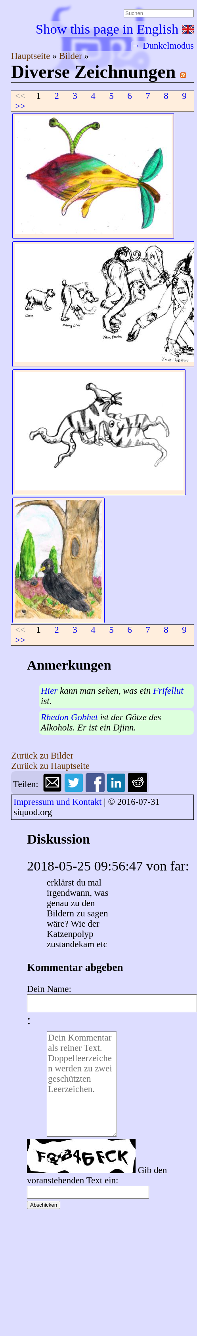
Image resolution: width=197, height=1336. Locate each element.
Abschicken (43, 1205)
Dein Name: (49, 989)
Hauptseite (31, 56)
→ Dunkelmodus (162, 46)
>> (20, 106)
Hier (49, 691)
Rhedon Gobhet (69, 717)
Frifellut (168, 691)
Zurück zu (42, 756)
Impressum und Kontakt (57, 802)
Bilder (71, 56)
